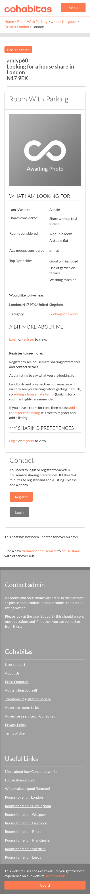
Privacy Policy (15, 724)
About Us (12, 673)
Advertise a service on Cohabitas (30, 716)
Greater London (16, 26)
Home (9, 21)
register (28, 339)
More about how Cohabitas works (31, 771)
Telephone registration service (28, 699)
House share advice (20, 780)
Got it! (45, 885)
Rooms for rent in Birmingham (28, 806)
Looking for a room (63, 314)
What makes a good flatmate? (27, 788)
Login (13, 339)
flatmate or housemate (39, 551)
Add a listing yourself (21, 690)
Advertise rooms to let (22, 707)
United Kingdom (63, 21)
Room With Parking (32, 21)
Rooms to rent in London (24, 797)
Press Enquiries (17, 681)
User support (15, 664)
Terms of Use (15, 733)
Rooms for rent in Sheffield (25, 849)
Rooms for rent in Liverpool (26, 823)
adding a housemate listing (33, 394)
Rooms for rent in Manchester (28, 840)
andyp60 (17, 60)
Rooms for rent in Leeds (23, 857)
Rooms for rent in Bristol (23, 831)
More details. (56, 876)
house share (70, 551)
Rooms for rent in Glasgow (25, 814)
